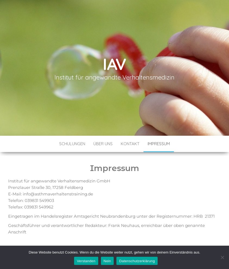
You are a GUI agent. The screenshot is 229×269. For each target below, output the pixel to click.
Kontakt (130, 143)
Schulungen (72, 143)
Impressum (159, 143)
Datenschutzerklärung (137, 261)
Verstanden (86, 261)
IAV (114, 64)
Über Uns (103, 143)
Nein (107, 261)
